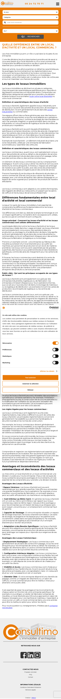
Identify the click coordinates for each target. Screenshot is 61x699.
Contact (30, 677)
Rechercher (30, 37)
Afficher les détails (47, 371)
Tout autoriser (30, 377)
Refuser (30, 390)
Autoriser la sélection (30, 384)
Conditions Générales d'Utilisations (30, 687)
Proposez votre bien (30, 672)
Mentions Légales (30, 690)
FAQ (30, 674)
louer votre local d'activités (40, 96)
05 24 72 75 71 (34, 3)
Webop (33, 697)
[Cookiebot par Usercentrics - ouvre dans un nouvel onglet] (49, 307)
